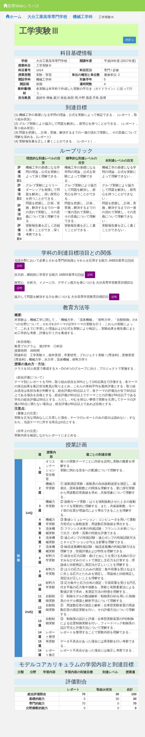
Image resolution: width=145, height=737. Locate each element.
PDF (129, 40)
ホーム (14, 17)
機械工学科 (83, 17)
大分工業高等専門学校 (47, 17)
